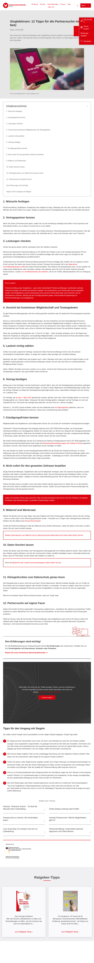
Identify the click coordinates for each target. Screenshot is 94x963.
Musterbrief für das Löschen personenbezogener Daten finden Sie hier (35, 563)
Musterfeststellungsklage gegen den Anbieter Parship (62, 443)
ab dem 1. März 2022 (23, 397)
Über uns (51, 7)
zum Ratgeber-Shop (23, 932)
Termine (42, 4)
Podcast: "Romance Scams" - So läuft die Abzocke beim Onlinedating (20, 807)
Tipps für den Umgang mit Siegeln (18, 191)
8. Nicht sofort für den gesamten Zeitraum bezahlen (25, 154)
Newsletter (87, 41)
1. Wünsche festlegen (14, 111)
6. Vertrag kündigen (13, 142)
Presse (63, 4)
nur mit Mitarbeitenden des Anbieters (35, 272)
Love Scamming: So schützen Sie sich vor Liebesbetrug (20, 830)
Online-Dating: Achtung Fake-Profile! (64, 809)
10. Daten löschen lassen (15, 167)
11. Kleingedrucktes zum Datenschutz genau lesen (24, 173)
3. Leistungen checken (14, 124)
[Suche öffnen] (77, 5)
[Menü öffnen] (85, 5)
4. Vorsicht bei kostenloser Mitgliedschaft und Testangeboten (28, 130)
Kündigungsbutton (62, 407)
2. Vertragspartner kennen (15, 117)
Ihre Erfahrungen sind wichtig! (17, 185)
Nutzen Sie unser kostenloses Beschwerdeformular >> (26, 653)
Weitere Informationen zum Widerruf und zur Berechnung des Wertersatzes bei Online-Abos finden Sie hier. (44, 535)
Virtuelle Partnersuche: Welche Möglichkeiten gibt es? (67, 819)
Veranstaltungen (52, 4)
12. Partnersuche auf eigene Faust (19, 179)
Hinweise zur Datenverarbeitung (49, 692)
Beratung (34, 4)
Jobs (69, 4)
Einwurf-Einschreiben (33, 521)
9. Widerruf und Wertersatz (16, 161)
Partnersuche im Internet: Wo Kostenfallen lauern (20, 819)
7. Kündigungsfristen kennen (16, 148)
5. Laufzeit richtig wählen (15, 136)
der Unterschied (44, 288)
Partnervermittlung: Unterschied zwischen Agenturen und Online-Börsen (66, 830)
